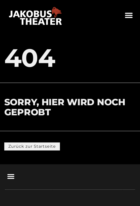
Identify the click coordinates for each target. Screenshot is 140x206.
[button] (129, 15)
